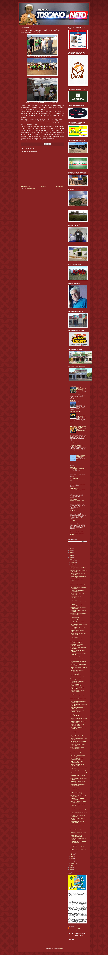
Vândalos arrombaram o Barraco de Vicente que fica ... (77, 651)
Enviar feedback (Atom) (30, 188)
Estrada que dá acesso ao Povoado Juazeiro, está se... (77, 631)
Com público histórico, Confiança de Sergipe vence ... (77, 694)
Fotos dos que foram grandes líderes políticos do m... (77, 594)
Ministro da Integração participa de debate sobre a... (77, 822)
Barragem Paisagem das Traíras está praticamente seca (77, 574)
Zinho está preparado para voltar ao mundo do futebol (77, 657)
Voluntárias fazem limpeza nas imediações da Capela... (76, 759)
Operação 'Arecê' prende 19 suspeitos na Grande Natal (78, 648)
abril (72, 860)
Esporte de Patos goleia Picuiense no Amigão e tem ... (77, 713)
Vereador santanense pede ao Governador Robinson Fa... (76, 679)
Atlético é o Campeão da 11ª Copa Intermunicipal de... (77, 736)
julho (72, 854)
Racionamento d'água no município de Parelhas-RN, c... (78, 742)
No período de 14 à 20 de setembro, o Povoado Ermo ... (78, 799)
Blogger (60, 948)
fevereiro (72, 863)
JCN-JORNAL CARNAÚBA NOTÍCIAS (78, 426)
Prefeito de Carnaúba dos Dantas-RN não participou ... (77, 819)
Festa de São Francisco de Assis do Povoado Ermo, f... (77, 716)
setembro (73, 566)
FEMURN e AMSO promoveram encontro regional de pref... (76, 836)
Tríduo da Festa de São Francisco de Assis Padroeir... (77, 745)
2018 (71, 554)
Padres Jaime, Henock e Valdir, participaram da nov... (76, 762)
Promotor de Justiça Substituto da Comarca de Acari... (77, 671)
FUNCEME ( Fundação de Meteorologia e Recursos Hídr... (78, 770)
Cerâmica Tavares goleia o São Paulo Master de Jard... (78, 634)
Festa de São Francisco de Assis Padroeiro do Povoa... (77, 725)
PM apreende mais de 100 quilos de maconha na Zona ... (77, 691)
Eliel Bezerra (72, 467)
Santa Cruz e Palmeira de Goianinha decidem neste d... (77, 847)
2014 (71, 867)
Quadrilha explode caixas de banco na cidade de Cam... (78, 577)
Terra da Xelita (73, 400)
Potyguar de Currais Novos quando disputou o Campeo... (77, 582)
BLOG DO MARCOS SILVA (75, 411)
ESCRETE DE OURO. (74, 386)
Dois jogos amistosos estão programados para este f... (76, 685)
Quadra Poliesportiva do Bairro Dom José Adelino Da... (77, 785)
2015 (71, 559)
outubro (72, 564)
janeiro (72, 865)
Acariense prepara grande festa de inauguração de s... (77, 591)
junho (72, 856)
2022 (71, 547)
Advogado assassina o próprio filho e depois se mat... (77, 580)
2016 (71, 557)
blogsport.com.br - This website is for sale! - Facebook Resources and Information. (77, 533)
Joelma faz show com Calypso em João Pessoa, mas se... (78, 810)
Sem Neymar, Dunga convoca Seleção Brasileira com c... (78, 751)
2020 (71, 550)
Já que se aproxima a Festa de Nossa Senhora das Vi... (78, 600)
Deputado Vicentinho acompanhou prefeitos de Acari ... (77, 765)
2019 (71, 552)
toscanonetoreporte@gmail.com (77, 928)
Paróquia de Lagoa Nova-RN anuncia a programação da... (78, 722)
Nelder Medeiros (73, 520)
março (72, 861)
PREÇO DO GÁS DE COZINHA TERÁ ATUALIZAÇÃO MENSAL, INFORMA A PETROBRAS (77, 502)
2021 (71, 548)
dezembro (73, 560)
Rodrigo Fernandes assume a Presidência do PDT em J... (76, 642)
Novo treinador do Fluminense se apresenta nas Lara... (77, 733)
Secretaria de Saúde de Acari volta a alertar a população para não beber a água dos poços (77, 523)
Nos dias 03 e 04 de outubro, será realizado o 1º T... (77, 788)
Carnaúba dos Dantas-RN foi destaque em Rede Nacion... (78, 622)
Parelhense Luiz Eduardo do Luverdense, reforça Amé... (76, 793)
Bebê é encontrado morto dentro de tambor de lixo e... (77, 708)
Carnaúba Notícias (74, 488)
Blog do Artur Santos (74, 510)
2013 (71, 869)
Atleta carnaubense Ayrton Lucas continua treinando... (77, 748)
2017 (71, 555)
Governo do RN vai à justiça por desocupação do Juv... (76, 830)
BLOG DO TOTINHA (74, 478)
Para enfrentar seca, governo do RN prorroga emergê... (77, 674)
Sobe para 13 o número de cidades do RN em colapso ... (78, 662)
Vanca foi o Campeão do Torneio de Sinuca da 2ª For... (77, 805)
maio (72, 858)
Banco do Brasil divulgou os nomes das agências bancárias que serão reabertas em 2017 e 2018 (77, 490)
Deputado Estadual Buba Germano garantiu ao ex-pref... (77, 825)
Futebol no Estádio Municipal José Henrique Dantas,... (77, 688)
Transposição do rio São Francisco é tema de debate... (77, 617)
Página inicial (43, 186)
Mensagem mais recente (26, 186)
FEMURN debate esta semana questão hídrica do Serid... (78, 850)
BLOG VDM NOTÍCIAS (74, 499)
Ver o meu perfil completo (73, 930)
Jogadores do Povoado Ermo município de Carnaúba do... (78, 614)
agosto (72, 853)
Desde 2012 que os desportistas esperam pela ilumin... (76, 605)
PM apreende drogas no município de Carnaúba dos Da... (78, 682)
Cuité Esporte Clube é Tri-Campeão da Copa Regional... (78, 608)
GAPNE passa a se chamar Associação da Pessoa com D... (78, 842)
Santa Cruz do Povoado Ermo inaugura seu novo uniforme (78, 802)
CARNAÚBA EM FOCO (74, 442)
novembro (73, 562)
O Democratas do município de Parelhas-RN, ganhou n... (76, 645)
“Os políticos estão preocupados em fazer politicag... (77, 816)
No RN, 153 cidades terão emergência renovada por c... (78, 702)
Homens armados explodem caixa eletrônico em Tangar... (77, 711)
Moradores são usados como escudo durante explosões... (77, 756)
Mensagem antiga (59, 186)
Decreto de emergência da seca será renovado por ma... (77, 753)
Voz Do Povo (72, 454)
